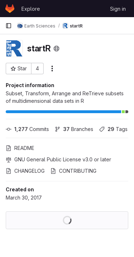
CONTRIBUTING (73, 171)
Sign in (118, 9)
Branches (74, 129)
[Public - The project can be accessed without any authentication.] (56, 48)
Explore (30, 9)
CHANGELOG (25, 171)
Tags (113, 129)
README (20, 148)
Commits (27, 129)
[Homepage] (10, 8)
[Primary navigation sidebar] (8, 25)
